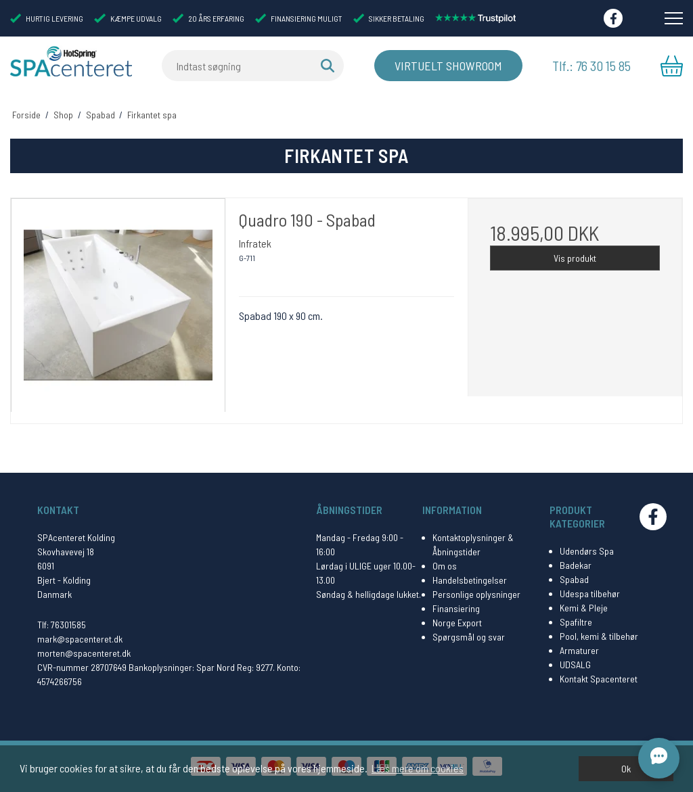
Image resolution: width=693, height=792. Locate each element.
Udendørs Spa (587, 551)
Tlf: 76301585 (61, 624)
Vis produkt (575, 258)
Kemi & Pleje (584, 607)
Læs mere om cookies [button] (418, 768)
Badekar (575, 565)
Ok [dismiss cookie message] (626, 768)
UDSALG (575, 664)
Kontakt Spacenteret (599, 678)
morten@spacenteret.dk (84, 653)
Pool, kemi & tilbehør (599, 636)
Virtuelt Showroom (448, 65)
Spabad (574, 579)
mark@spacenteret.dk (79, 639)
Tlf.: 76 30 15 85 (591, 65)
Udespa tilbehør (590, 593)
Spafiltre (576, 622)
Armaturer (579, 650)
